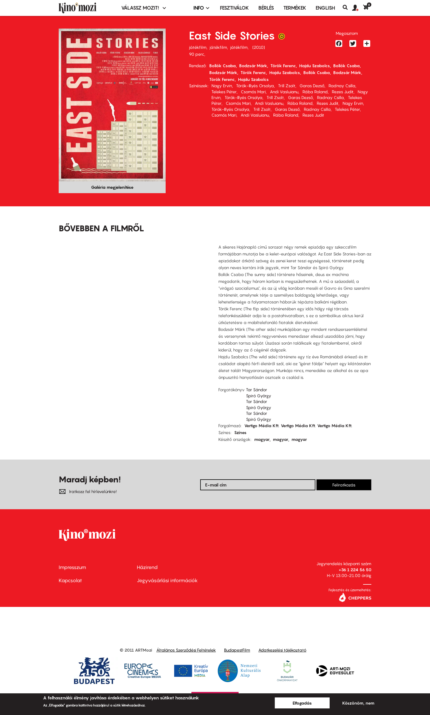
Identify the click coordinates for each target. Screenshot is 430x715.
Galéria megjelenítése (112, 187)
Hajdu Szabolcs (314, 65)
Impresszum (72, 567)
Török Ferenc (283, 65)
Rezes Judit (342, 91)
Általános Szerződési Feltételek (186, 650)
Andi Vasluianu (284, 91)
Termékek (294, 8)
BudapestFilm (237, 650)
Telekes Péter (224, 91)
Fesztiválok (234, 8)
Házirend (147, 567)
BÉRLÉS (266, 8)
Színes (240, 432)
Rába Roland (315, 91)
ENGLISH (325, 8)
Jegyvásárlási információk (167, 580)
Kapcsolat (70, 580)
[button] (357, 8)
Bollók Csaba (222, 65)
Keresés (347, 7)
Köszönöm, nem (358, 702)
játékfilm (197, 47)
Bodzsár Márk (253, 65)
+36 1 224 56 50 (355, 569)
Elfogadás (302, 702)
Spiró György (258, 395)
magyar (262, 439)
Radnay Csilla (342, 85)
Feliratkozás (343, 484)
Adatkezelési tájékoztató (282, 650)
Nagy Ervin (221, 85)
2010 (259, 47)
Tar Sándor (256, 389)
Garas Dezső (311, 85)
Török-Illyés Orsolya (255, 85)
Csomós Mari (253, 91)
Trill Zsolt (286, 85)
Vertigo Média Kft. (261, 425)
